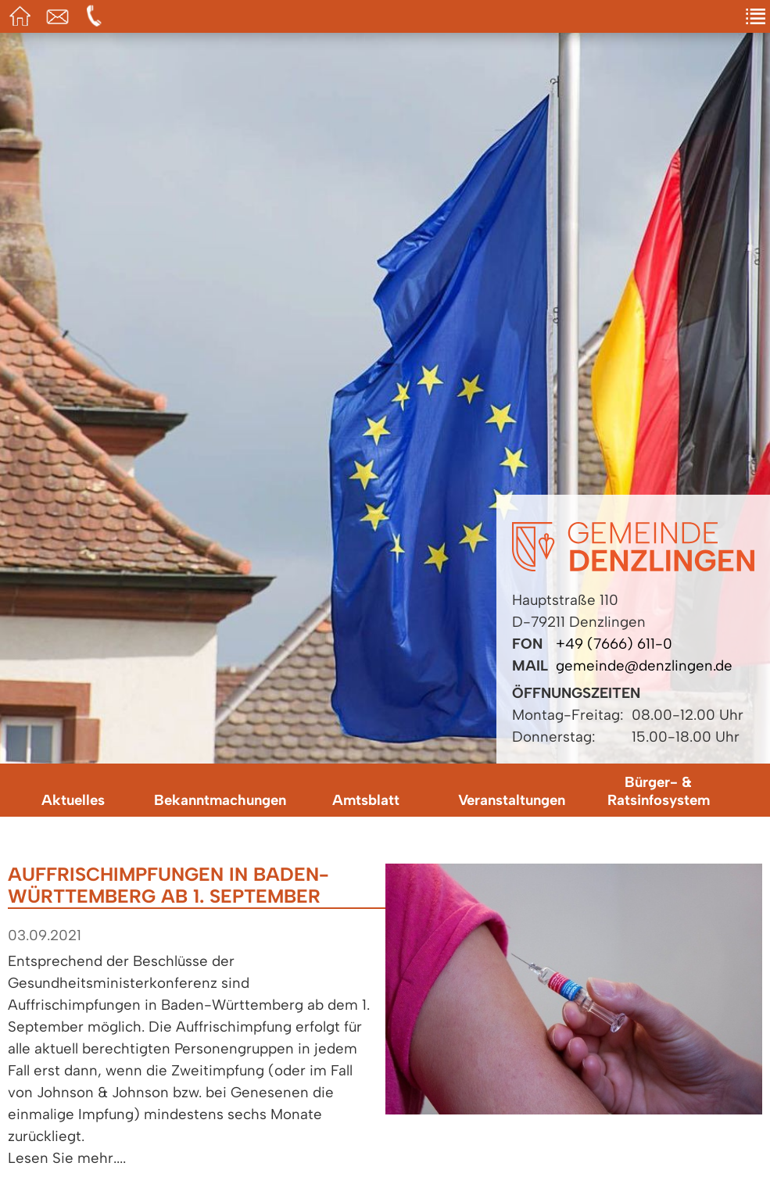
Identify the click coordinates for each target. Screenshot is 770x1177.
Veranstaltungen (511, 800)
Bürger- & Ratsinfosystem (658, 791)
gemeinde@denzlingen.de (644, 665)
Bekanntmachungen (220, 800)
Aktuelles (73, 800)
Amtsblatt (365, 800)
